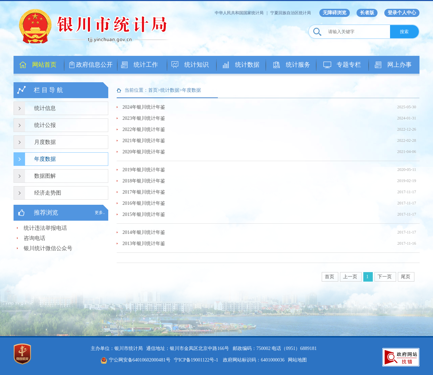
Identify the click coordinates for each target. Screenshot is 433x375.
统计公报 (45, 125)
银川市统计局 (98, 25)
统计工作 (146, 64)
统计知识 (196, 64)
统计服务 (298, 64)
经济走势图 (47, 193)
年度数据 (45, 159)
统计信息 (45, 108)
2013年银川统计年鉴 (143, 243)
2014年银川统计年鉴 (143, 232)
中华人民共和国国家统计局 (239, 12)
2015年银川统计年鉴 (143, 214)
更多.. (100, 212)
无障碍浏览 (334, 12)
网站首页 (44, 64)
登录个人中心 (402, 12)
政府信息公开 (94, 64)
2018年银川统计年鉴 (143, 180)
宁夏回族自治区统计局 (290, 12)
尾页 (406, 276)
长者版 (367, 12)
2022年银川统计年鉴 (143, 129)
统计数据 (247, 64)
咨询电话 (34, 238)
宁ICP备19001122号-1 (196, 359)
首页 (330, 276)
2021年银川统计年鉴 (143, 140)
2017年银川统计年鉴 (143, 192)
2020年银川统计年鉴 (143, 151)
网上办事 (399, 64)
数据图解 (45, 176)
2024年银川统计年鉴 (143, 107)
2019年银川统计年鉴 (143, 169)
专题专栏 (349, 64)
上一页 (351, 276)
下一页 (385, 276)
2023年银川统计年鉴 (143, 118)
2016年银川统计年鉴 (143, 203)
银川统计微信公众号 (48, 248)
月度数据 (45, 142)
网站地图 (297, 359)
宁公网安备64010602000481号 (135, 359)
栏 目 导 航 (48, 90)
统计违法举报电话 (45, 228)
